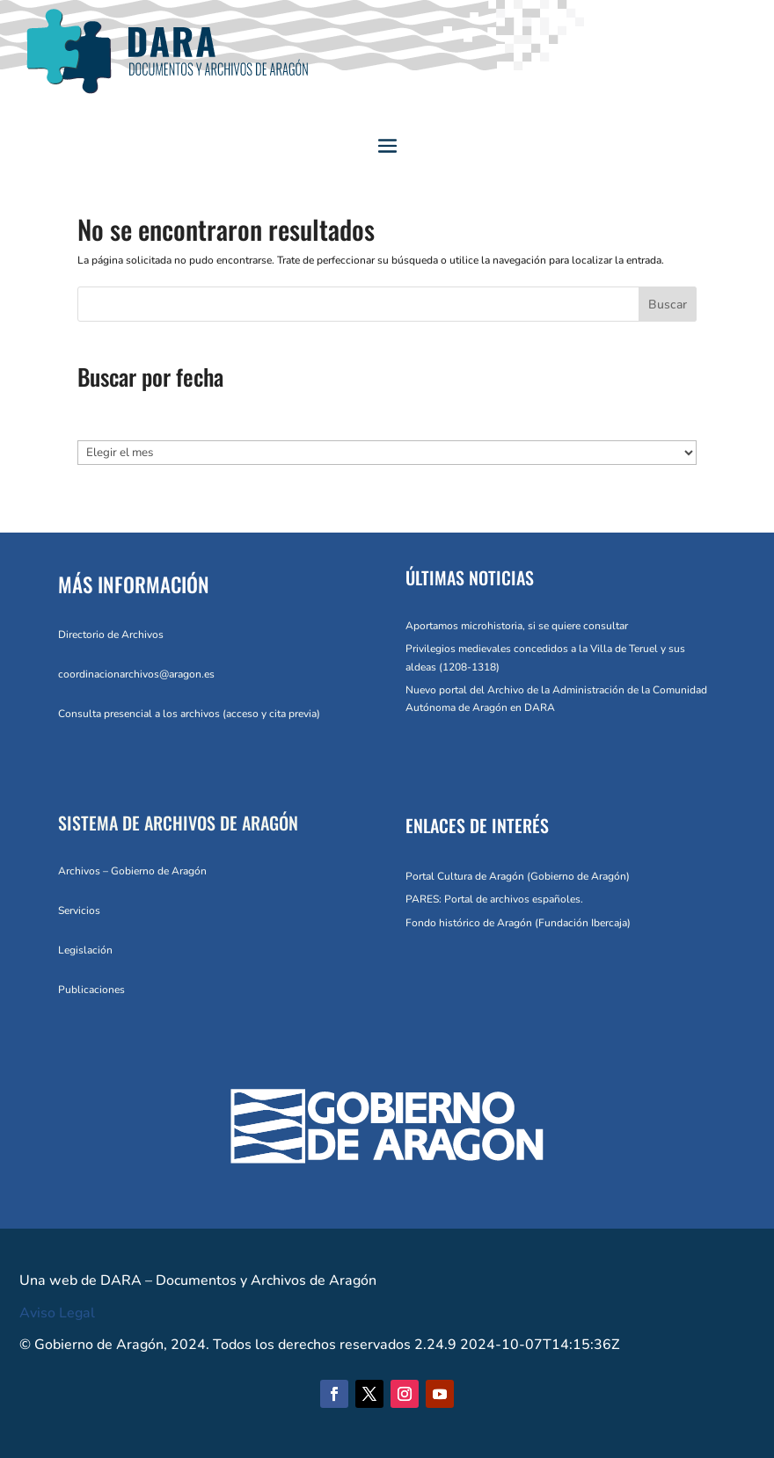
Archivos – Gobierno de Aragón (132, 871)
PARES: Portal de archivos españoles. (494, 899)
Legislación (85, 950)
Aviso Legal (57, 1313)
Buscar (667, 304)
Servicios (79, 910)
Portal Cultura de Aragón (464, 876)
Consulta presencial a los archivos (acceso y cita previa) (189, 714)
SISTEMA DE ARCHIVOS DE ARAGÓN (178, 822)
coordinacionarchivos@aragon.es (136, 674)
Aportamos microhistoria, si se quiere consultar (516, 626)
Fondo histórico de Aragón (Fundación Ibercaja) (518, 923)
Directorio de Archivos (111, 634)
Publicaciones (91, 990)
